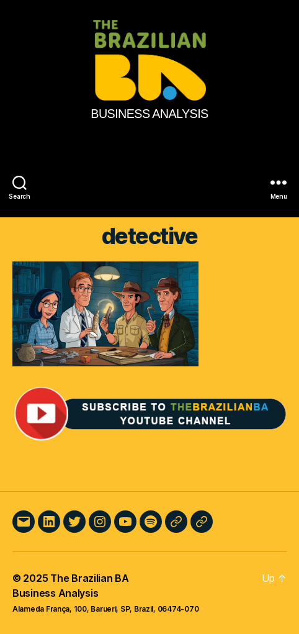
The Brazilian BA (89, 578)
